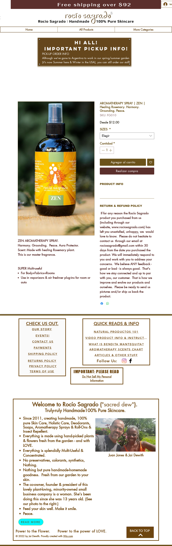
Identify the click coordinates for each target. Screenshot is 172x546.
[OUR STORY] (42, 329)
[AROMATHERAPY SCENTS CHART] (116, 349)
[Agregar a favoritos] (150, 162)
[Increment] (110, 150)
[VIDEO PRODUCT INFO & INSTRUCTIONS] (116, 338)
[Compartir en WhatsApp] (107, 303)
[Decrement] (102, 150)
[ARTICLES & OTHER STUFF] (116, 355)
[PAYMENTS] (42, 348)
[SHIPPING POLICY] (42, 354)
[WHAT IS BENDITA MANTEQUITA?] (116, 344)
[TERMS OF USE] (42, 371)
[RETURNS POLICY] (42, 361)
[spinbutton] (106, 150)
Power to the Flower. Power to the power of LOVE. (61, 531)
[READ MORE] (30, 522)
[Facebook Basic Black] (130, 361)
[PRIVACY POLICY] (43, 366)
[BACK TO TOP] (140, 532)
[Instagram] (124, 361)
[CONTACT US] (43, 342)
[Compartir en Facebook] (102, 303)
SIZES (105, 129)
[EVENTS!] (42, 336)
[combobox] (127, 136)
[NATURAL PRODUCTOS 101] (116, 332)
